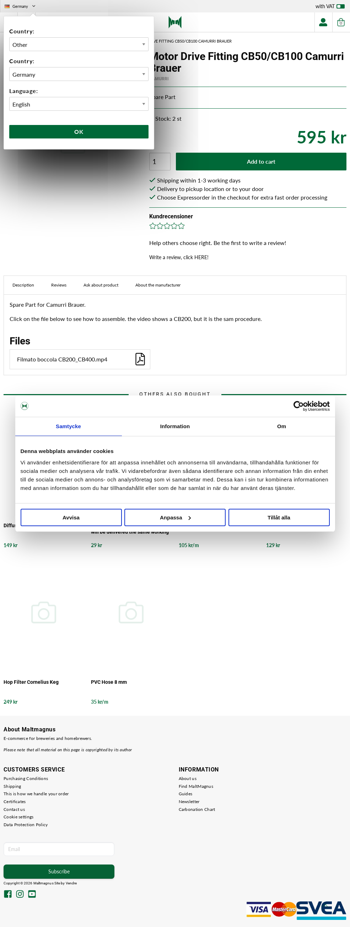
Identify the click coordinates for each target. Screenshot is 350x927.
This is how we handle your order (36, 793)
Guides (186, 793)
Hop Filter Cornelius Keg (31, 682)
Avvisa (71, 517)
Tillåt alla (279, 517)
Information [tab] (175, 426)
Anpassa (175, 517)
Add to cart (261, 161)
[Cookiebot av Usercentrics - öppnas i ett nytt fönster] (299, 406)
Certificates (15, 801)
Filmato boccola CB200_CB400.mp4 (81, 359)
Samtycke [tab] (68, 426)
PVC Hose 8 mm (109, 682)
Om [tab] (281, 426)
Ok (79, 131)
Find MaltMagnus (196, 786)
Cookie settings (19, 816)
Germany (21, 6)
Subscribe (59, 871)
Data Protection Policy (26, 824)
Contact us (14, 809)
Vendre (71, 883)
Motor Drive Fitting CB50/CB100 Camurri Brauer (181, 41)
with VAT (330, 7)
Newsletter (189, 801)
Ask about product (101, 285)
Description (23, 285)
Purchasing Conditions (26, 778)
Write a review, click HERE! (179, 257)
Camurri (159, 78)
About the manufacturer (158, 285)
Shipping (12, 786)
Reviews (58, 285)
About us (187, 778)
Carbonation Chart (197, 809)
